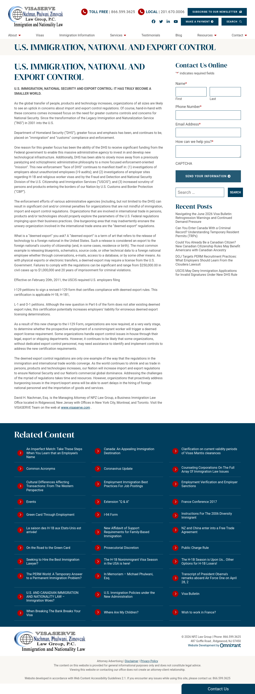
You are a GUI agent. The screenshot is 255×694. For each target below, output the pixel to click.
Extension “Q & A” (116, 502)
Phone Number (189, 106)
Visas (40, 35)
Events (31, 502)
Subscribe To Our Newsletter (215, 11)
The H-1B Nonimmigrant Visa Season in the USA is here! (131, 561)
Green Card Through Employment (50, 515)
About (12, 35)
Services (116, 35)
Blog (179, 35)
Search (232, 21)
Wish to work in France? (199, 612)
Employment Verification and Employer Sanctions (210, 484)
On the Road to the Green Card (48, 548)
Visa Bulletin (190, 594)
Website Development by (214, 645)
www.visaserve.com (75, 407)
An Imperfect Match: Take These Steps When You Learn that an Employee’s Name (54, 453)
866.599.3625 (222, 678)
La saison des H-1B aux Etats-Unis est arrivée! (53, 530)
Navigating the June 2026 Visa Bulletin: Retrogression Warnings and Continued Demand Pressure (204, 218)
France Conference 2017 (199, 502)
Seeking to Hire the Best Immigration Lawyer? (52, 561)
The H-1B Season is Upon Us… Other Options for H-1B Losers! (208, 561)
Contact (237, 35)
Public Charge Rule (195, 548)
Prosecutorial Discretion (121, 548)
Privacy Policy (149, 661)
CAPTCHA (184, 163)
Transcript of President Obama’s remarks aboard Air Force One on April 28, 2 (209, 578)
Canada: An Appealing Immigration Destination (129, 451)
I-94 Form (111, 515)
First (179, 99)
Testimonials (150, 35)
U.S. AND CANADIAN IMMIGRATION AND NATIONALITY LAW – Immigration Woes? (52, 596)
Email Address (188, 124)
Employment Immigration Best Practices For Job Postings (126, 484)
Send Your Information (206, 176)
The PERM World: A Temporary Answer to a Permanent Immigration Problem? (54, 576)
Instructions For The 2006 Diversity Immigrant (207, 515)
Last (213, 99)
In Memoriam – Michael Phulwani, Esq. (128, 576)
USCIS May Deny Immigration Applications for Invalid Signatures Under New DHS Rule (206, 273)
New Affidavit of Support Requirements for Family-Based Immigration (126, 532)
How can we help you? (195, 141)
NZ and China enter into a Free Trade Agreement (208, 530)
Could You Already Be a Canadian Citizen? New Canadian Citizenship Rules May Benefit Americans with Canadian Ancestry (208, 246)
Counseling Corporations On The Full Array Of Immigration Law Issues (208, 469)
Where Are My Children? (121, 612)
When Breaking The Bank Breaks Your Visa (53, 613)
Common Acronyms (40, 469)
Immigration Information (77, 35)
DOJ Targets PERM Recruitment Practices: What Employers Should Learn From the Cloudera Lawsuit (206, 260)
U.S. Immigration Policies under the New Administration (129, 595)
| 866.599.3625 (112, 12)
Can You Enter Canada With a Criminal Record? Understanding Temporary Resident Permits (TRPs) (207, 232)
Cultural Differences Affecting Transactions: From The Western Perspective (49, 486)
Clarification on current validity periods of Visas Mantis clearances (209, 451)
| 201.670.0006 (165, 12)
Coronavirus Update (118, 469)
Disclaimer (131, 661)
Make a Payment (198, 21)
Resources (205, 35)
